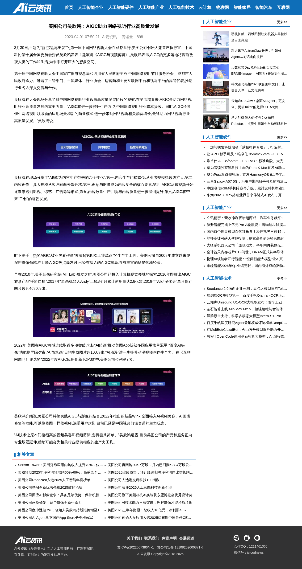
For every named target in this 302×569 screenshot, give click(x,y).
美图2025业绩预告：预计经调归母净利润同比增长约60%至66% (157, 472)
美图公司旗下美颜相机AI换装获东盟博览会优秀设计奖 (150, 495)
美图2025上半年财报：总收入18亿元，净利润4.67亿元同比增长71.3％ (163, 510)
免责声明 (169, 538)
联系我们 (151, 538)
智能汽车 (263, 7)
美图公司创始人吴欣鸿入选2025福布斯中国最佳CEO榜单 (152, 518)
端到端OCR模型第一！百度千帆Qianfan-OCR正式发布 (250, 295)
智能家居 (242, 7)
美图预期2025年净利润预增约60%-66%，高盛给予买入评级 (65, 472)
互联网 (283, 7)
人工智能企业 (90, 7)
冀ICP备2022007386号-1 (135, 547)
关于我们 (134, 538)
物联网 (222, 7)
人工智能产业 (151, 7)
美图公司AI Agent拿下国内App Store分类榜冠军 (55, 518)
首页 (69, 7)
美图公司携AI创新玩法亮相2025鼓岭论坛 (50, 487)
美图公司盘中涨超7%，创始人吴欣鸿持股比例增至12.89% (63, 510)
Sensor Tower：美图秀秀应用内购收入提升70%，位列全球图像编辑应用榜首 (78, 465)
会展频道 (186, 538)
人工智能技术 (181, 7)
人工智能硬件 (121, 7)
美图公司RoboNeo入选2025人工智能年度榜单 (54, 480)
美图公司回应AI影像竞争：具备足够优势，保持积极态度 (62, 495)
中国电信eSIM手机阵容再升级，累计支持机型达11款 (248, 188)
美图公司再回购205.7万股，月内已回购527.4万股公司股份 (154, 465)
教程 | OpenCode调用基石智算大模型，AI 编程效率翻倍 (251, 336)
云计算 (205, 7)
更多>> (282, 22)
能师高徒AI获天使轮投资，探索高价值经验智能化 (245, 238)
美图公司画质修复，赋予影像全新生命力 (50, 502)
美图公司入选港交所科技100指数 (133, 480)
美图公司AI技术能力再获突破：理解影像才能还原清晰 (150, 502)
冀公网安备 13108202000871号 (180, 547)
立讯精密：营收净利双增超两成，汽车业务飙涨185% (248, 218)
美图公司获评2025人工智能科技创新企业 (140, 487)
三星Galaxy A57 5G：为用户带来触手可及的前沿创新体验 (252, 181)
